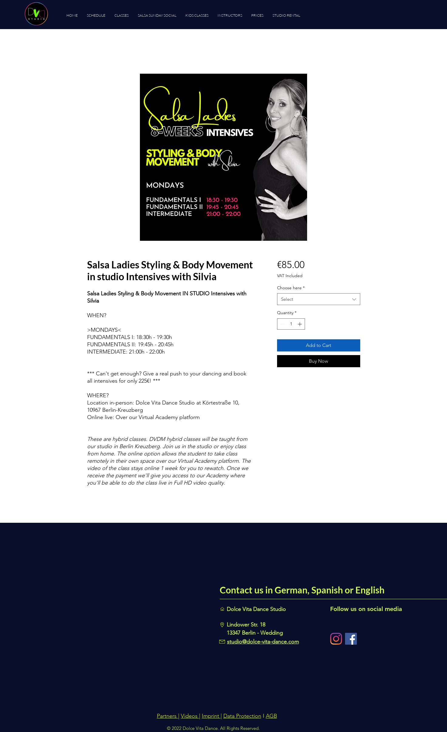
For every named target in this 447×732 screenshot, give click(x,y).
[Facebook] (351, 639)
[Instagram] (336, 639)
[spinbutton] (291, 324)
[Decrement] (282, 324)
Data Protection (242, 716)
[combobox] (318, 299)
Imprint (211, 716)
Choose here (291, 287)
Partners (167, 716)
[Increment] (300, 324)
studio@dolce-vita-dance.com (263, 641)
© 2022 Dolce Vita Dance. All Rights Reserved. (213, 728)
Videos (190, 716)
